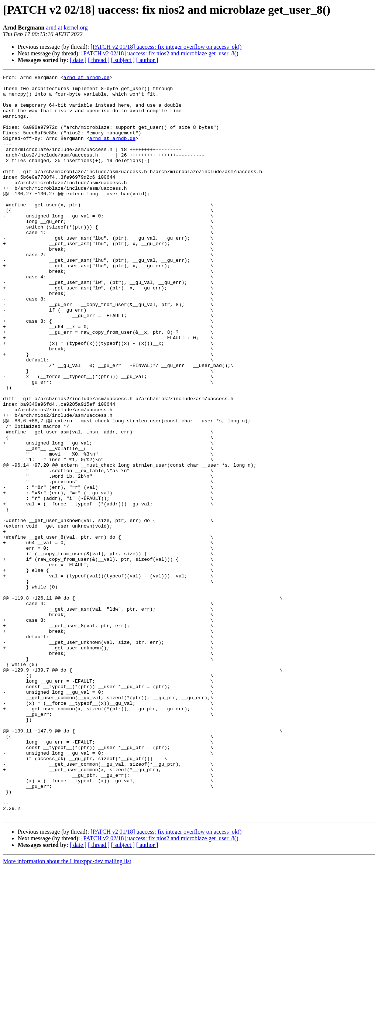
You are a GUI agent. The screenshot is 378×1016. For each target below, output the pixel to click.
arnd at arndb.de (86, 78)
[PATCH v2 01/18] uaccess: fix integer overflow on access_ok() (165, 47)
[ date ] (78, 60)
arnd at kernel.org (66, 27)
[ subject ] (123, 60)
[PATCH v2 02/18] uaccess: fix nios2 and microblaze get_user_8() (159, 53)
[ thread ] (99, 60)
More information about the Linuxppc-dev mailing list (67, 1009)
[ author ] (147, 60)
